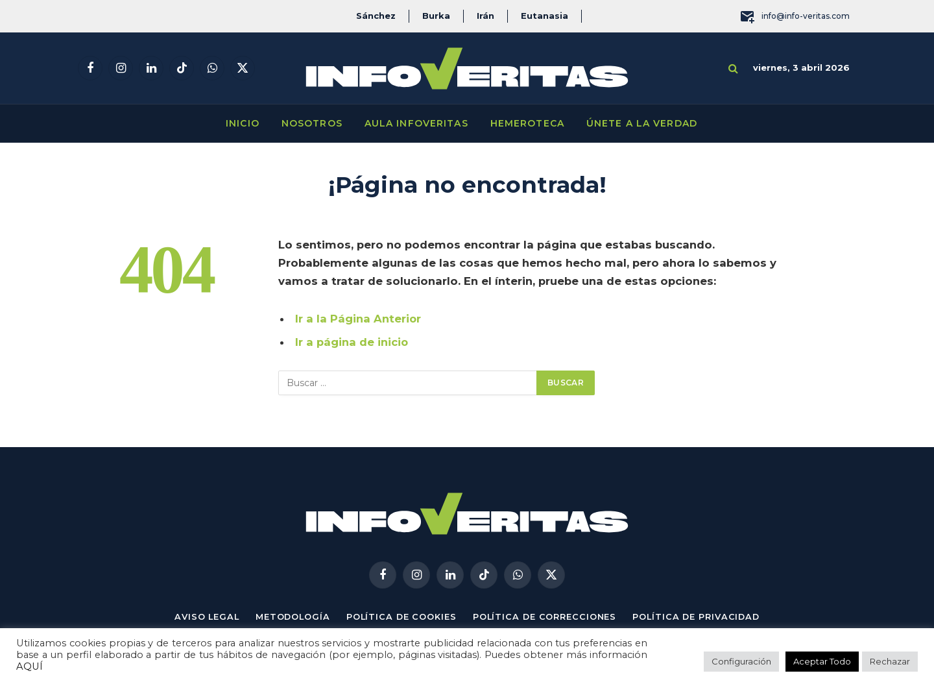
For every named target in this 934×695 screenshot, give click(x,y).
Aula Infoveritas (416, 123)
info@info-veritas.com (794, 16)
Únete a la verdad (641, 123)
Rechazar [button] (890, 661)
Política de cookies (400, 616)
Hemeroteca (527, 123)
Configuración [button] (741, 661)
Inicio (242, 123)
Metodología (290, 616)
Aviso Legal (203, 616)
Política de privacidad (699, 616)
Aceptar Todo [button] (822, 661)
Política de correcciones (545, 616)
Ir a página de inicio (352, 341)
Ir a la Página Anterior (358, 318)
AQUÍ (29, 666)
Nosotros (311, 123)
